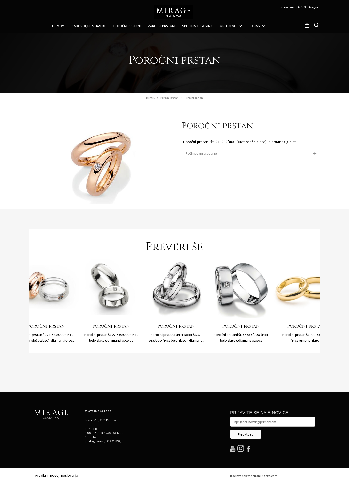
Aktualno (228, 26)
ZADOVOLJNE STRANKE (88, 26)
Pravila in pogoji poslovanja (56, 476)
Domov (58, 26)
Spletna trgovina (197, 26)
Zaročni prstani (161, 26)
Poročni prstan (194, 97)
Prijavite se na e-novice (259, 412)
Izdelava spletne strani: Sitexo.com (253, 476)
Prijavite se (245, 434)
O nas (255, 26)
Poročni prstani (127, 26)
